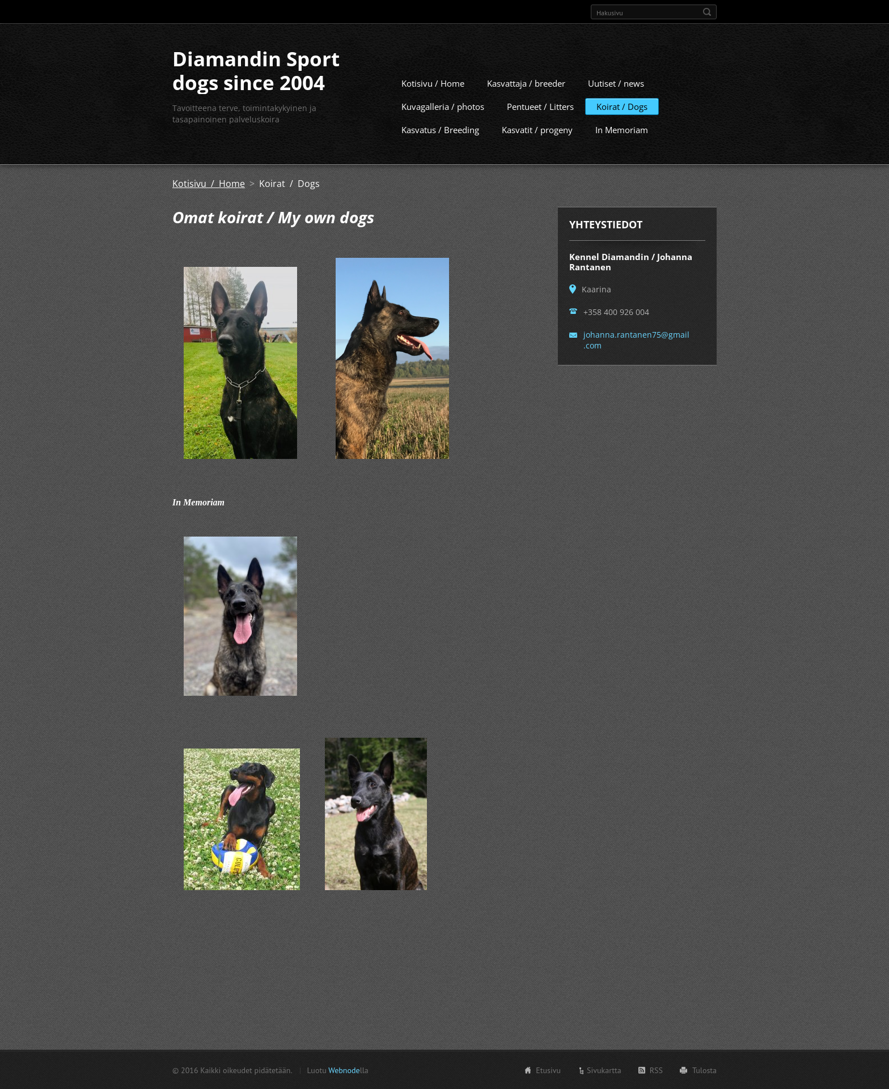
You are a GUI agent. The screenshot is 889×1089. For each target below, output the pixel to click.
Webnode (343, 1070)
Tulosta (704, 1070)
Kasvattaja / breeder (526, 82)
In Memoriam (621, 129)
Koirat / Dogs (621, 106)
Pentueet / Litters (540, 106)
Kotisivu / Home (432, 82)
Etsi (707, 12)
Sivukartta (604, 1070)
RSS (656, 1070)
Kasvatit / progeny (537, 129)
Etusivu (548, 1070)
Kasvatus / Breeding (440, 129)
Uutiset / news (616, 82)
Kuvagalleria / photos (442, 106)
